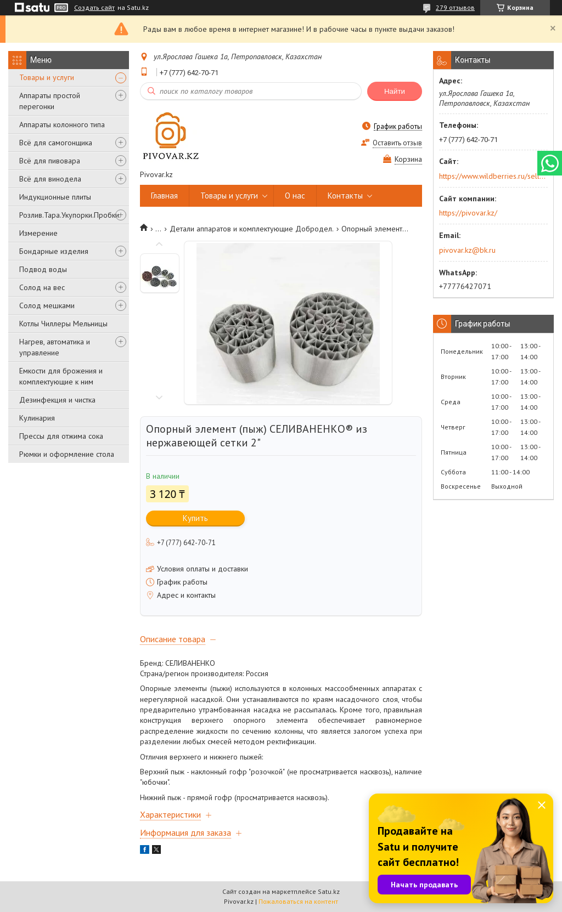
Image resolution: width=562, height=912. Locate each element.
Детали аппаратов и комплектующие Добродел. (252, 229)
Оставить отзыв (397, 143)
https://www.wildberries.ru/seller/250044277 (492, 176)
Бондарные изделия (53, 251)
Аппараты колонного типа (62, 124)
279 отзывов (455, 7)
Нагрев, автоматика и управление (54, 347)
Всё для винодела (50, 179)
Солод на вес (42, 287)
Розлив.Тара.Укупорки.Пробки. (70, 215)
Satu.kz (329, 891)
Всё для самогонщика (55, 143)
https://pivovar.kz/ (468, 213)
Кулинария (37, 418)
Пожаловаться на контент (298, 901)
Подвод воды (43, 269)
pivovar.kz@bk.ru (467, 250)
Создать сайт (94, 8)
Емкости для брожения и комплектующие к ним (61, 376)
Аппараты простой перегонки (49, 100)
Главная (164, 195)
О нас (295, 195)
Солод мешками (47, 305)
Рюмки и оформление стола (66, 454)
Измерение (38, 233)
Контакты (345, 195)
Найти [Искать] (394, 91)
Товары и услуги (46, 77)
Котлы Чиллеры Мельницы (63, 323)
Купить (195, 518)
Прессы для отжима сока (61, 436)
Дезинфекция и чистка (57, 400)
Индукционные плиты (55, 197)
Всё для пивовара (49, 161)
